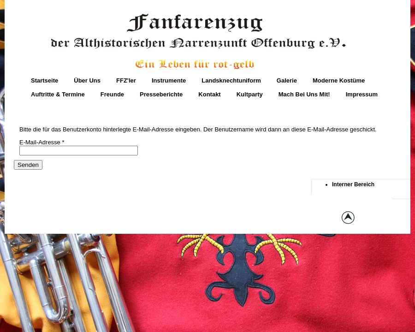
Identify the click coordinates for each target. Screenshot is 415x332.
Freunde (112, 94)
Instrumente (169, 80)
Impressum (362, 94)
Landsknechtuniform (231, 80)
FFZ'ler (126, 80)
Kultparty (250, 94)
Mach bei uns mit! (304, 94)
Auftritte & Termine (58, 94)
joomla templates (281, 218)
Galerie (287, 80)
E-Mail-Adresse (42, 142)
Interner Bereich (353, 184)
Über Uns (87, 80)
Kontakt (209, 94)
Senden (28, 164)
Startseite (44, 80)
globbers (243, 218)
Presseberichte (161, 94)
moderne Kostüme (339, 80)
